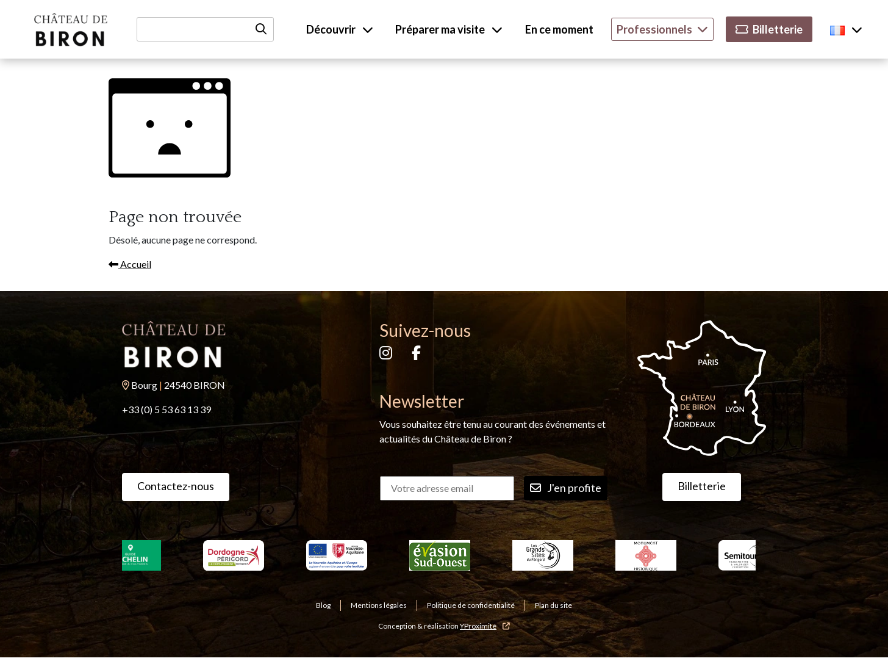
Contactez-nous (175, 486)
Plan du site (553, 605)
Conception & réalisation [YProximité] (444, 625)
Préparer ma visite (449, 29)
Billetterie (769, 29)
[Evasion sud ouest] (440, 555)
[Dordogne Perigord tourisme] (233, 555)
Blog (323, 605)
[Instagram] (385, 354)
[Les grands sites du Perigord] (543, 555)
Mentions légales (379, 605)
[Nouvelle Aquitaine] (337, 555)
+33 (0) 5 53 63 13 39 (166, 409)
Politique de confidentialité (471, 605)
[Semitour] (749, 555)
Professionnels (662, 29)
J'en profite (565, 488)
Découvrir (339, 29)
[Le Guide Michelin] (130, 555)
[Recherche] (205, 29)
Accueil (130, 264)
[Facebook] (416, 354)
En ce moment (559, 29)
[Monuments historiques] (646, 555)
